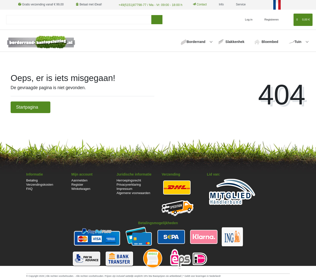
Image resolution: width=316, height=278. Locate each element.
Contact (196, 4)
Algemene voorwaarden (133, 193)
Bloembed (269, 41)
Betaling (32, 180)
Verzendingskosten (39, 184)
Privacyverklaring (129, 184)
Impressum (124, 188)
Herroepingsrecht (129, 180)
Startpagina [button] (30, 106)
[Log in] (246, 19)
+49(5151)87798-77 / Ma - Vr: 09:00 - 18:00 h (148, 4)
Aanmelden (79, 180)
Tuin (298, 41)
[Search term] (78, 19)
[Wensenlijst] (287, 19)
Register (77, 184)
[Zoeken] (156, 19)
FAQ (29, 188)
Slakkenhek (234, 41)
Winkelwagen (80, 188)
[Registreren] (268, 19)
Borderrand (196, 41)
